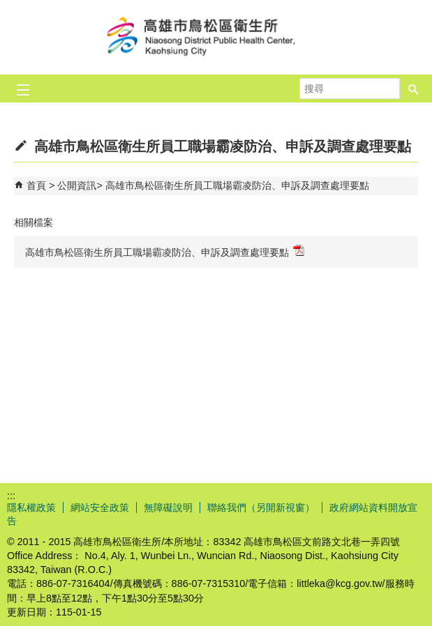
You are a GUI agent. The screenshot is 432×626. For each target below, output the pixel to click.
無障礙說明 (168, 507)
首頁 (36, 185)
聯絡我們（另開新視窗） (261, 507)
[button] (414, 88)
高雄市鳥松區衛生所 (216, 37)
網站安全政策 (99, 507)
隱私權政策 (31, 507)
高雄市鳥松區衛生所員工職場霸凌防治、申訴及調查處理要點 (237, 185)
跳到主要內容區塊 (7, 7)
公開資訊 (76, 185)
